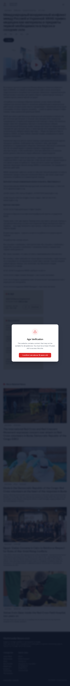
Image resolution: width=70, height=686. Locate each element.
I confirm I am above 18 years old (35, 355)
